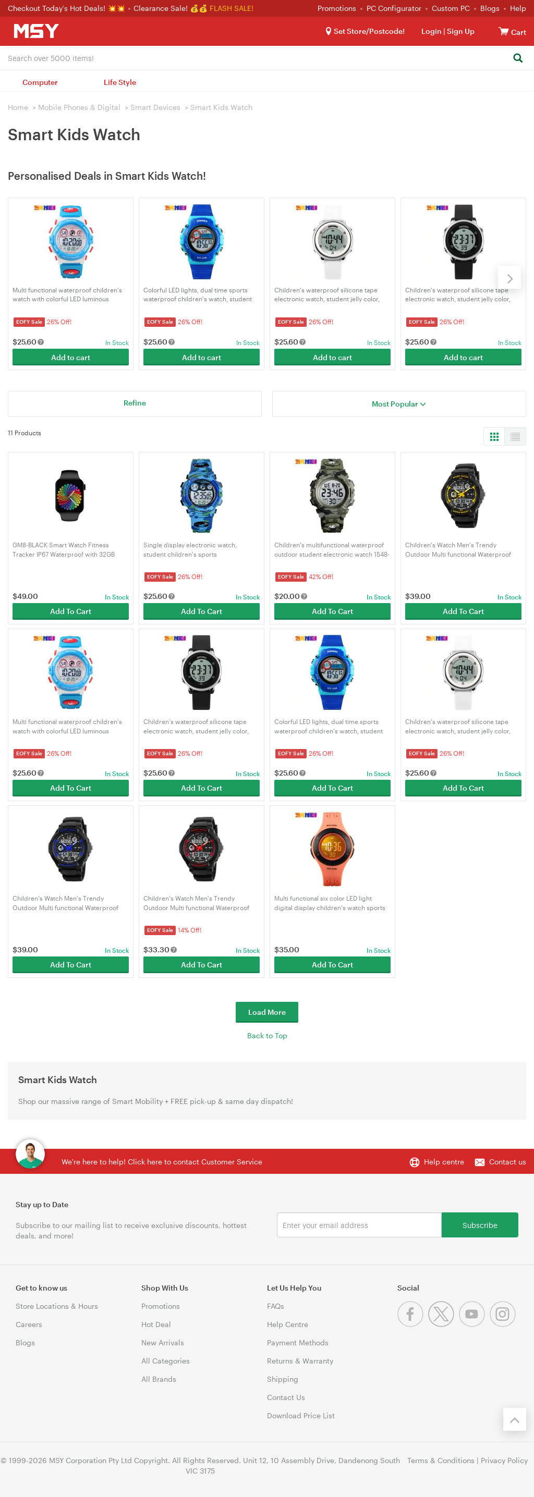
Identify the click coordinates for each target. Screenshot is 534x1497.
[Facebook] (412, 1324)
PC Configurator (394, 8)
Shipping (282, 1379)
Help (518, 8)
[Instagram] (504, 1324)
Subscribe (480, 1225)
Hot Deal (156, 1324)
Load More (267, 1012)
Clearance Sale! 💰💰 (171, 8)
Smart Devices (155, 107)
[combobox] (267, 57)
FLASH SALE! (231, 8)
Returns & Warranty (300, 1360)
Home (18, 107)
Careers (29, 1324)
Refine (135, 402)
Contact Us (286, 1397)
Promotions (337, 8)
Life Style (120, 82)
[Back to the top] (514, 1419)
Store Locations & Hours (57, 1306)
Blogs (490, 8)
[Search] (517, 59)
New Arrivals (162, 1342)
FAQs (275, 1306)
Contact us (507, 1161)
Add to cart (70, 357)
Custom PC (451, 8)
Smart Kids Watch (221, 107)
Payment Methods (298, 1342)
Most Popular (399, 403)
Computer (40, 82)
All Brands (158, 1379)
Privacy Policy (504, 1460)
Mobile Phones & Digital (79, 107)
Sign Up (460, 31)
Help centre (444, 1161)
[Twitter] (443, 1324)
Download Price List (301, 1415)
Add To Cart (70, 611)
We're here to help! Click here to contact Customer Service (162, 1161)
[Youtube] (474, 1324)
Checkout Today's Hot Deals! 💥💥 (67, 8)
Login (431, 31)
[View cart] (504, 31)
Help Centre (287, 1324)
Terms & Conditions (441, 1460)
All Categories (165, 1360)
